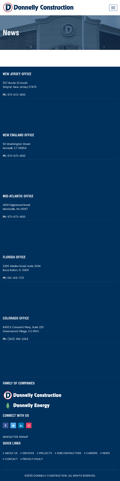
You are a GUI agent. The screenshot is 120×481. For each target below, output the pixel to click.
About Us (10, 453)
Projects (44, 453)
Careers (91, 453)
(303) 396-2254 (17, 339)
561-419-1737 (15, 278)
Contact (10, 459)
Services (27, 453)
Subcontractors (68, 453)
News (105, 453)
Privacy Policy (31, 459)
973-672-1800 (16, 95)
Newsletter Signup (15, 437)
